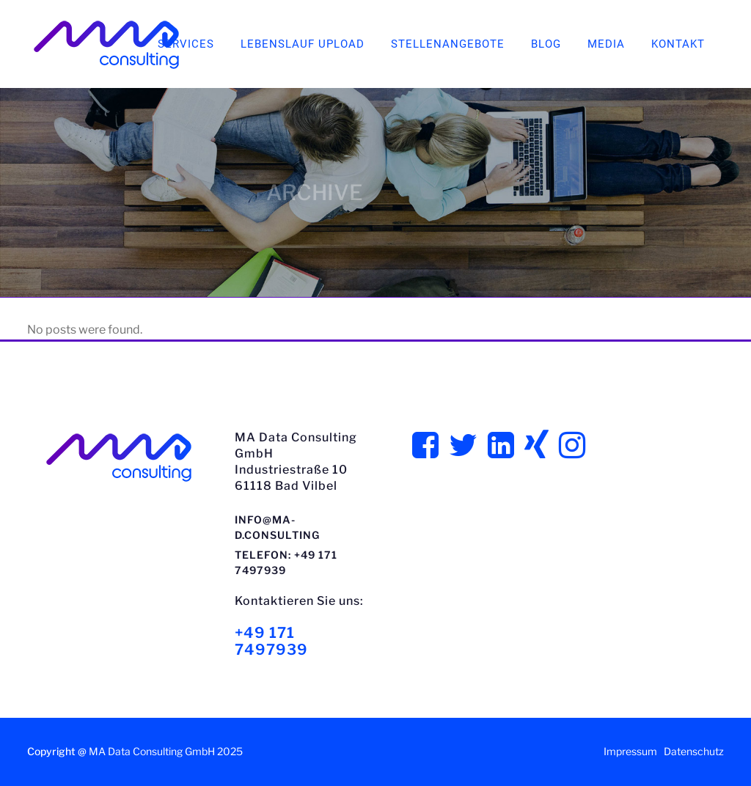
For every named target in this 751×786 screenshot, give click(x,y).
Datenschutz (694, 751)
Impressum (630, 751)
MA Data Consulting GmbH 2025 (166, 751)
